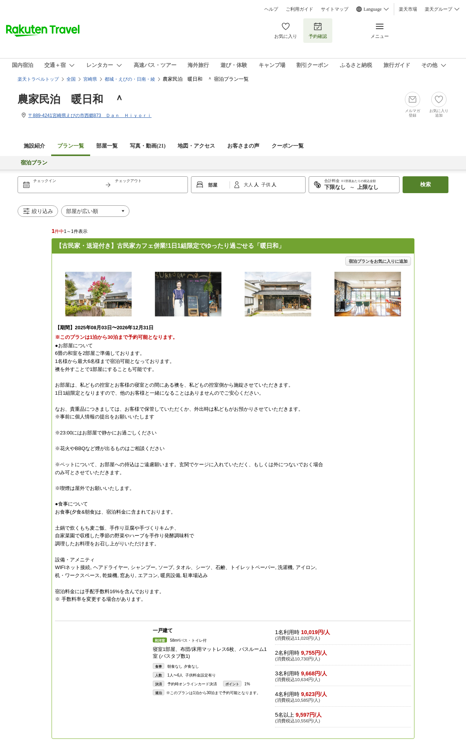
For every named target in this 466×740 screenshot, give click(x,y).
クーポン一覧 (288, 146)
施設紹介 (34, 146)
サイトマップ (334, 9)
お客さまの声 (243, 146)
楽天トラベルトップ (38, 79)
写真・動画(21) (147, 146)
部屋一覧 (107, 146)
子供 (266, 184)
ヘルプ (271, 9)
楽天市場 (408, 9)
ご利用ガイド (299, 9)
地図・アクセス (196, 146)
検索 (425, 184)
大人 (249, 184)
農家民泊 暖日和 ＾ (71, 99)
